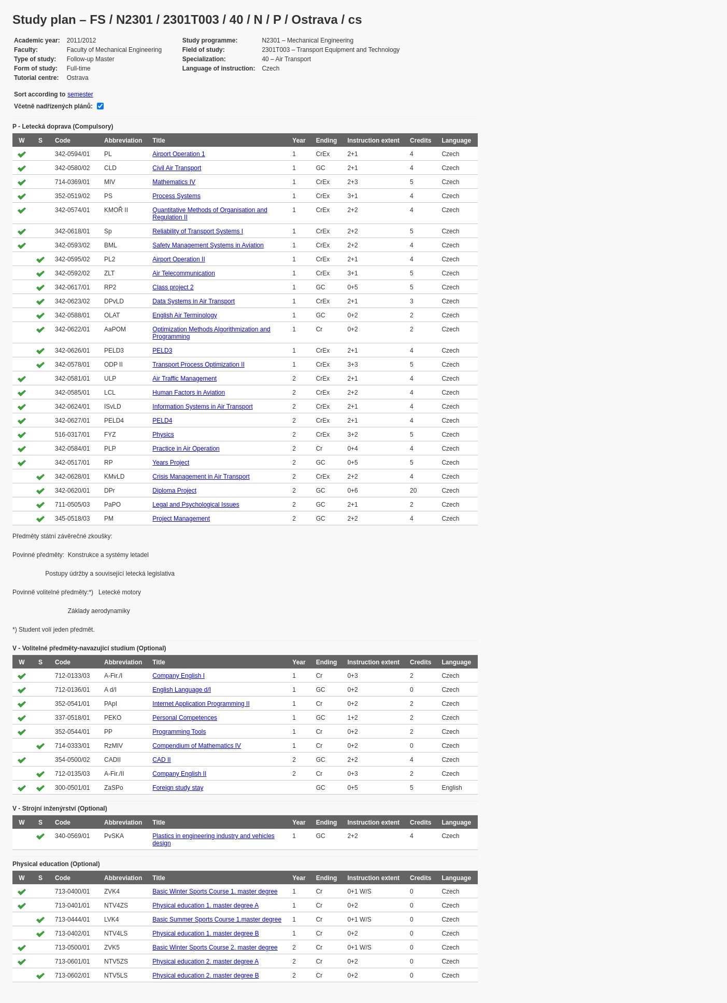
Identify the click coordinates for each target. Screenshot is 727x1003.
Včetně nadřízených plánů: (53, 106)
